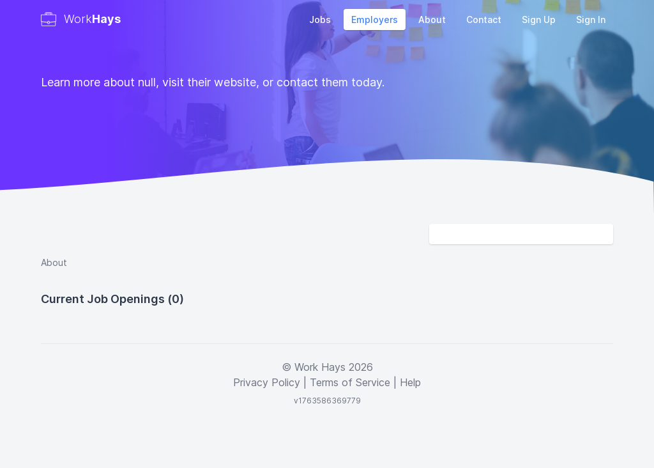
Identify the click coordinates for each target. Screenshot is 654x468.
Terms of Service (350, 382)
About (432, 19)
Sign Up (539, 19)
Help (410, 382)
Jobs (320, 19)
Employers (374, 19)
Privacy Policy (266, 382)
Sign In (590, 19)
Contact (483, 19)
